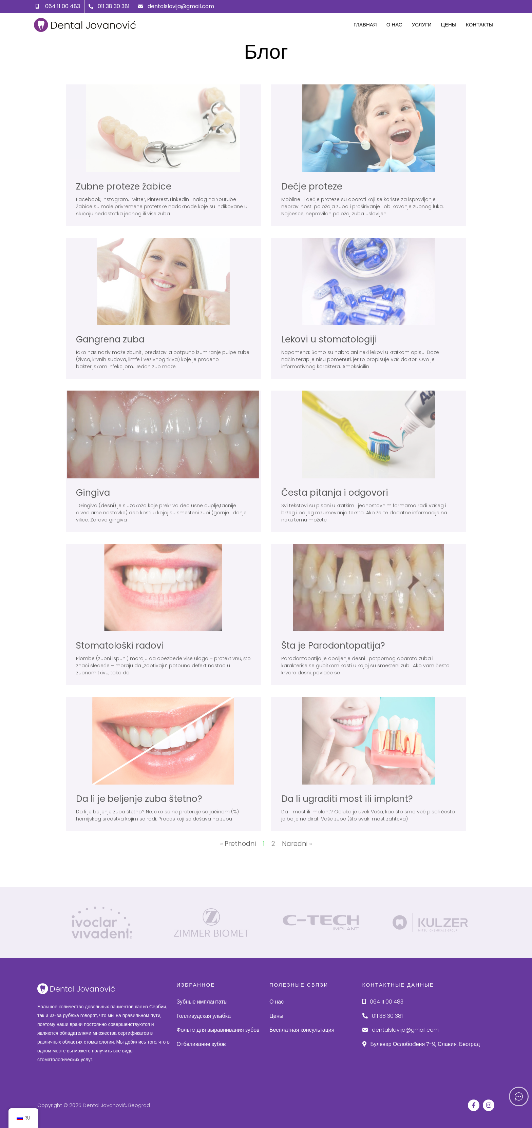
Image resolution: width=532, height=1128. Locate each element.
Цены (448, 24)
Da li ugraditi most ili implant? (347, 799)
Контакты (479, 24)
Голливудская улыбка (203, 1016)
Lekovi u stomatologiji (329, 339)
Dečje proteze (311, 186)
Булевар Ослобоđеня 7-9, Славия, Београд (421, 1044)
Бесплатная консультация (301, 1030)
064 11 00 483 (382, 1002)
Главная (365, 24)
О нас (394, 24)
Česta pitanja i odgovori (334, 493)
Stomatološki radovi (120, 645)
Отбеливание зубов (201, 1044)
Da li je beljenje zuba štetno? (139, 799)
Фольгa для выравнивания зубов (217, 1030)
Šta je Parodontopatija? (333, 645)
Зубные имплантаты (201, 1002)
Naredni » (297, 843)
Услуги (422, 24)
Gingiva (93, 493)
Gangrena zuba (110, 339)
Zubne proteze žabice (123, 186)
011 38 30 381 (382, 1016)
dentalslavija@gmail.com (400, 1030)
